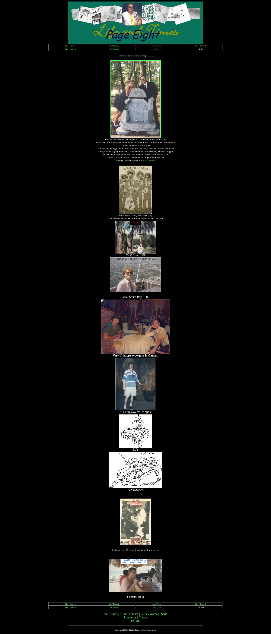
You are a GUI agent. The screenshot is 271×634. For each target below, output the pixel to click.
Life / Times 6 (113, 49)
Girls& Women (150, 614)
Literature (130, 617)
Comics (143, 617)
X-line (123, 614)
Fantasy (134, 614)
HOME (135, 620)
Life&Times (110, 614)
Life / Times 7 (157, 49)
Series (164, 614)
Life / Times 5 (70, 49)
